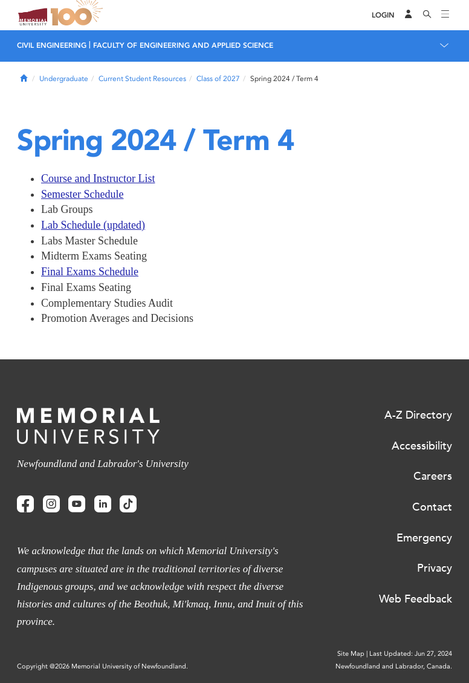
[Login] (383, 15)
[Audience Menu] (408, 15)
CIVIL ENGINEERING (51, 45)
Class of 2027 (218, 78)
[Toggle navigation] (445, 15)
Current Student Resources (142, 78)
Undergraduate (63, 78)
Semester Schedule (82, 194)
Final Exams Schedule (89, 272)
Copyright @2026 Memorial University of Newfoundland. (102, 666)
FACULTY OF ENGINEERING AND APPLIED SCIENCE (183, 45)
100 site (78, 15)
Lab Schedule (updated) (93, 225)
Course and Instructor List (98, 178)
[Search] (427, 15)
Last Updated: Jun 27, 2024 (410, 654)
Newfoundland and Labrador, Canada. (393, 666)
